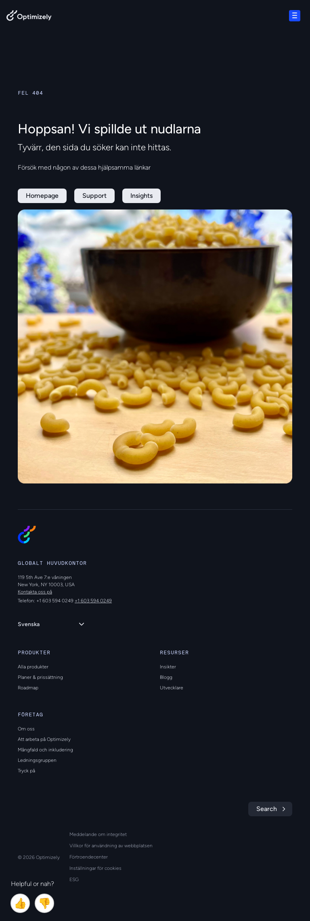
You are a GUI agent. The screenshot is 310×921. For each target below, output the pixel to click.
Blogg (166, 677)
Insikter (168, 667)
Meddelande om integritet (98, 834)
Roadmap (28, 688)
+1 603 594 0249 (93, 601)
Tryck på (26, 771)
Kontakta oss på (35, 592)
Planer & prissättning (40, 677)
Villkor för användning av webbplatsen (111, 845)
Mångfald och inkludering (45, 750)
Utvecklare (171, 688)
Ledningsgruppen (37, 760)
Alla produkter (33, 667)
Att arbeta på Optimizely (44, 739)
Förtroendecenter (88, 857)
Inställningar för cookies (95, 868)
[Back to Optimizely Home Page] (29, 17)
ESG (74, 879)
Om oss (26, 729)
